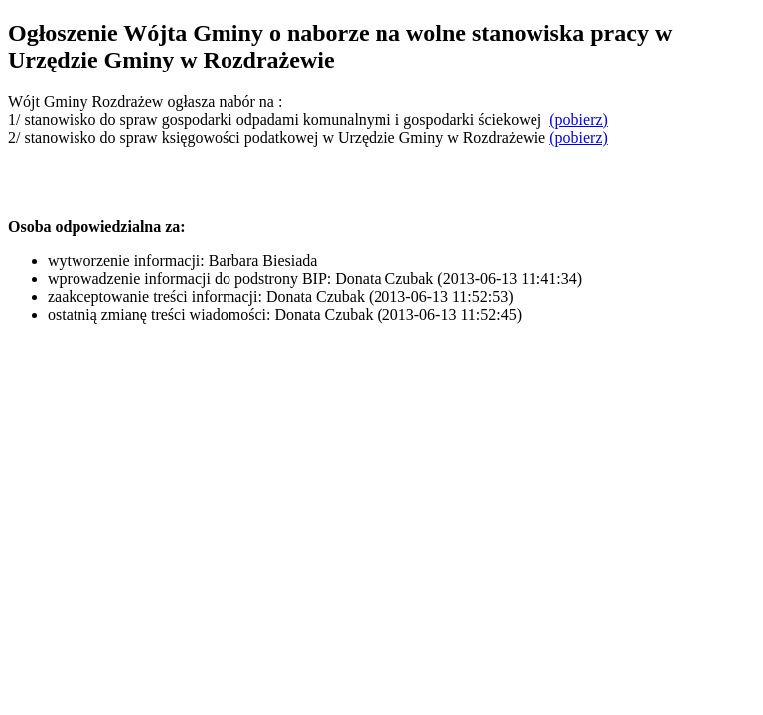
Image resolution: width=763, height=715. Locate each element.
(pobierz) (578, 119)
